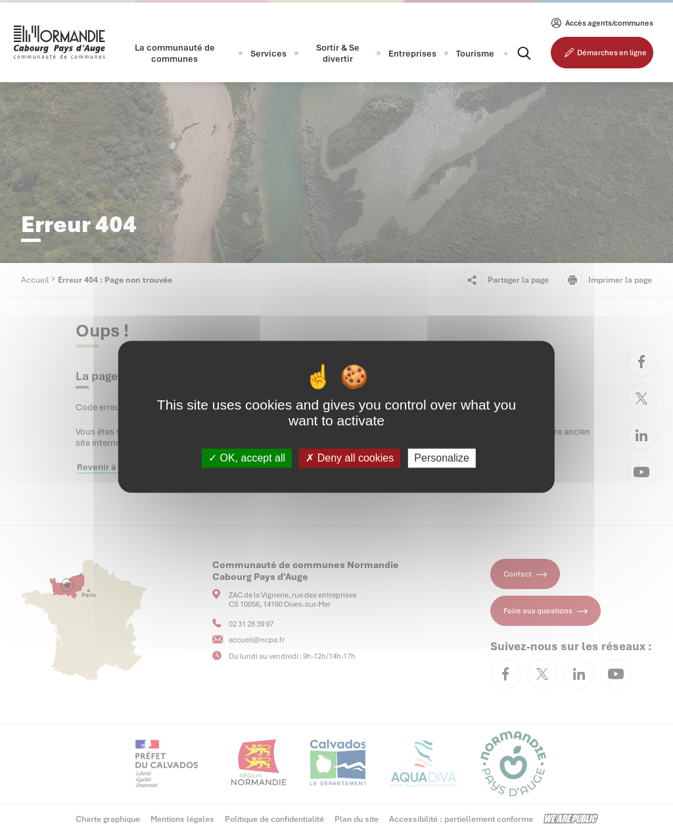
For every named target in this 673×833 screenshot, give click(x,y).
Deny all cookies (350, 458)
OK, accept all (246, 458)
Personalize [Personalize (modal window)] (441, 458)
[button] (175, 53)
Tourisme (475, 53)
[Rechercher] (512, 53)
